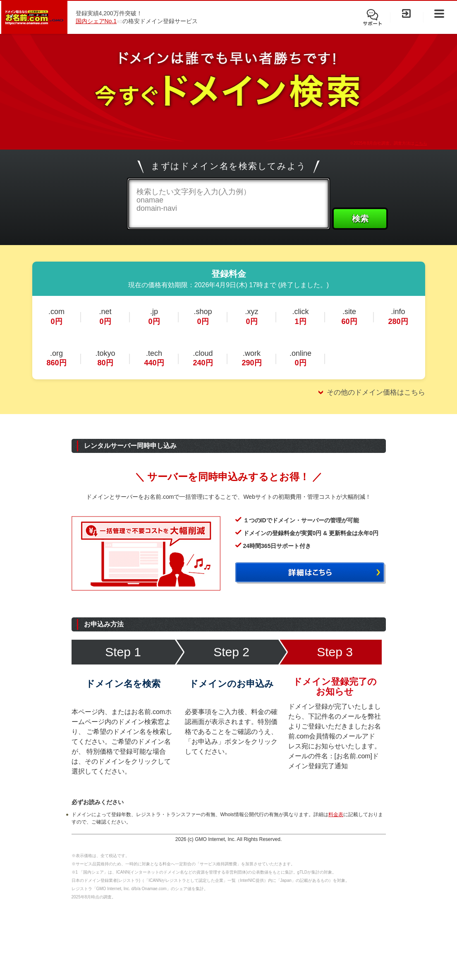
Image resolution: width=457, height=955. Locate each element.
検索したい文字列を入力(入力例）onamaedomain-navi (193, 200)
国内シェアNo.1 (96, 21)
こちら (421, 143)
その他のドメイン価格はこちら (376, 392)
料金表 (335, 814)
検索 (360, 218)
